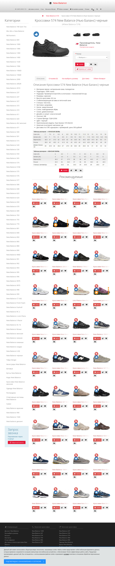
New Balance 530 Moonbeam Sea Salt (87, 436)
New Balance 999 (12, 294)
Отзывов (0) (53, 78)
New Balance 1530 (13, 62)
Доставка (85, 78)
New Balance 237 (12, 92)
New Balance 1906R (13, 75)
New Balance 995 (12, 272)
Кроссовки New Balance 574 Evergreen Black (49, 267)
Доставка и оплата (34, 9)
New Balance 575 (12, 171)
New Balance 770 (12, 224)
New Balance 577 (12, 180)
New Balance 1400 (13, 57)
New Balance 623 (12, 193)
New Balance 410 (12, 110)
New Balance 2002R (13, 84)
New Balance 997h (13, 281)
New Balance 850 (12, 237)
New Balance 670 (12, 206)
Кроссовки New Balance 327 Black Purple (68, 368)
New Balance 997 (37, 542)
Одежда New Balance (14, 388)
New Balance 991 (12, 259)
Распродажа (11, 393)
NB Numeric (11, 35)
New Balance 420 (12, 119)
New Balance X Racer (14, 320)
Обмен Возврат (99, 78)
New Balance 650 (12, 202)
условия (66, 554)
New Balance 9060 (13, 255)
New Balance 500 (12, 132)
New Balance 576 (12, 176)
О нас (42, 9)
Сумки (8, 404)
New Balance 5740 (13, 167)
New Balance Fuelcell (14, 307)
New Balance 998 (12, 290)
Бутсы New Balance (13, 373)
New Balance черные (14, 355)
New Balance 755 (12, 220)
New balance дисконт (14, 421)
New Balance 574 (12, 163)
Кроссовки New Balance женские (15, 383)
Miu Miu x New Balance (15, 31)
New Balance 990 (12, 413)
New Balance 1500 (13, 417)
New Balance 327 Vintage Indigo (64, 402)
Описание (40, 78)
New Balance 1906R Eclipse (103, 334)
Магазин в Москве (50, 9)
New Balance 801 (12, 228)
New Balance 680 (12, 211)
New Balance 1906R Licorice (62, 470)
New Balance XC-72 (13, 325)
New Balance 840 (12, 233)
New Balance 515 (12, 141)
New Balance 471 (12, 127)
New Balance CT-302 (14, 298)
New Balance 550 (12, 154)
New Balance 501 (12, 136)
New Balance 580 (12, 184)
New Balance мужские (14, 408)
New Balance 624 (12, 198)
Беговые (9, 369)
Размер (78, 54)
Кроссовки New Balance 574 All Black (66, 233)
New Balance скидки (14, 347)
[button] (92, 9)
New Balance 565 (12, 158)
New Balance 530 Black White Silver (45, 503)
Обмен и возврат (63, 9)
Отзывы (87, 9)
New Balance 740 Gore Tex (16, 27)
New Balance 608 (12, 189)
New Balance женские (14, 334)
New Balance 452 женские (16, 123)
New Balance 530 (12, 149)
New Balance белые (13, 329)
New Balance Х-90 (13, 351)
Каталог (7, 535)
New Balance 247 (12, 97)
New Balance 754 (37, 538)
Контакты (8, 538)
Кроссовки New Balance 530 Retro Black (47, 402)
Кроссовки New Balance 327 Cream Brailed (48, 368)
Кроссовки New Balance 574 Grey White (88, 470)
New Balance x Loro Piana (16, 316)
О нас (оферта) (9, 540)
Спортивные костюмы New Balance (15, 398)
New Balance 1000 (13, 44)
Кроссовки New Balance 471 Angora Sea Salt (49, 436)
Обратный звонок (17, 442)
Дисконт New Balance (12, 531)
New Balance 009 (12, 40)
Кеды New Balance (13, 377)
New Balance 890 (12, 250)
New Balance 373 (12, 106)
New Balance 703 (12, 215)
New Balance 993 (12, 268)
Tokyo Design (11, 360)
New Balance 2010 (13, 88)
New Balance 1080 (13, 49)
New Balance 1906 (13, 66)
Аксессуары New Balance (16, 364)
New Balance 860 (12, 241)
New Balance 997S (13, 285)
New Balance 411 (12, 114)
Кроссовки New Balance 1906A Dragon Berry (90, 233)
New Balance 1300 (13, 53)
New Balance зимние (14, 338)
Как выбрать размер (76, 9)
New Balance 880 (12, 246)
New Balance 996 (12, 277)
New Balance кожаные (14, 342)
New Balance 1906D (13, 70)
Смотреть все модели (87, 47)
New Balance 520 (12, 145)
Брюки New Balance (65, 544)
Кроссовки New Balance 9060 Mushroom (47, 199)
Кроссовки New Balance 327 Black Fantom (68, 300)
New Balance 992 (12, 263)
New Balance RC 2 (13, 312)
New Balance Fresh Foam (15, 303)
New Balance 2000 (13, 79)
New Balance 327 (12, 101)
